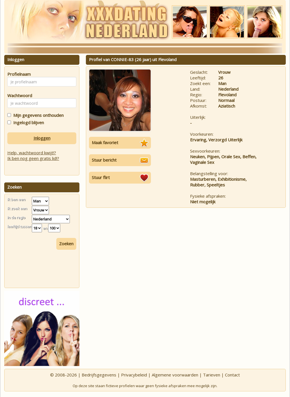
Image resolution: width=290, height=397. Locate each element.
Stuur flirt (101, 177)
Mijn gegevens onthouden (37, 115)
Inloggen (42, 138)
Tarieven (211, 375)
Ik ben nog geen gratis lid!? (33, 158)
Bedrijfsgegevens (99, 375)
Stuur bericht (104, 160)
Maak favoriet (105, 142)
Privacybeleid (134, 375)
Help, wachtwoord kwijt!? (31, 152)
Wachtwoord (18, 95)
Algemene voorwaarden (175, 375)
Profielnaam (18, 74)
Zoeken (66, 243)
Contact (232, 375)
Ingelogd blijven (27, 122)
